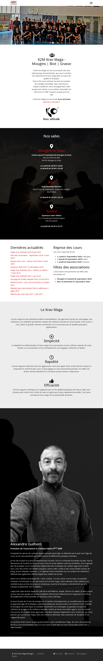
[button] (50, 43)
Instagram (82, 654)
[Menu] (91, 3)
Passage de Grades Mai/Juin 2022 (29, 279)
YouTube (58, 654)
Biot (51, 182)
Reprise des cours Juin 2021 (26, 294)
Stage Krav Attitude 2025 (25, 252)
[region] (51, 25)
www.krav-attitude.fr (51, 102)
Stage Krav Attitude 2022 (25, 276)
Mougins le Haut (51, 150)
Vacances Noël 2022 (26, 267)
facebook (70, 654)
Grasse (51, 211)
